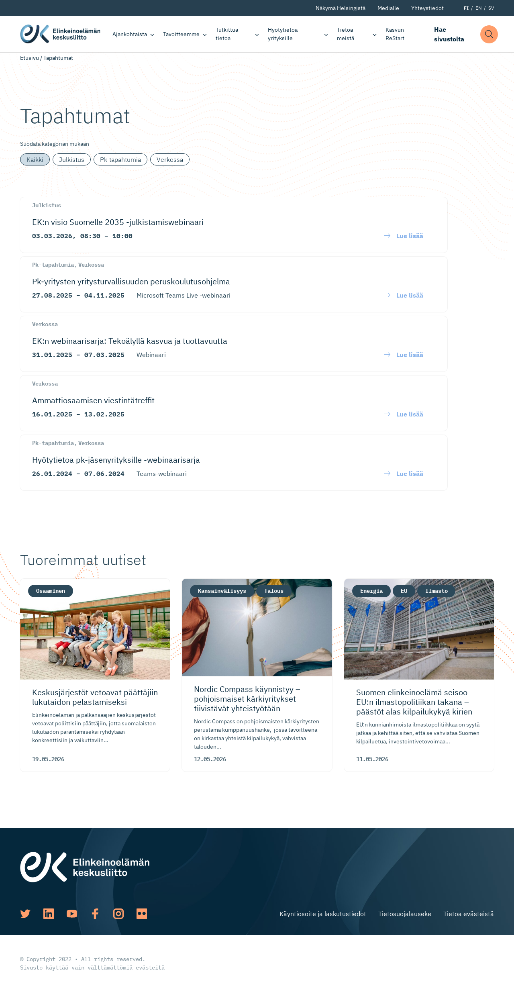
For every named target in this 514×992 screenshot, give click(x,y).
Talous (274, 590)
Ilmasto (436, 590)
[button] (489, 34)
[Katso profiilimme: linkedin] (48, 913)
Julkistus (71, 159)
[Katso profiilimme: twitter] (25, 913)
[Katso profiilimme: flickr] (142, 913)
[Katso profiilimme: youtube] (72, 913)
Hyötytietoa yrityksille (283, 34)
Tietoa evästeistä (468, 914)
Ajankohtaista (129, 34)
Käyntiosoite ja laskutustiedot (322, 914)
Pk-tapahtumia (120, 159)
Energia (371, 590)
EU (404, 590)
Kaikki (35, 159)
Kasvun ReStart (395, 34)
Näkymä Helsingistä (340, 8)
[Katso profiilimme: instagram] (118, 913)
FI (466, 8)
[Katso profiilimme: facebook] (95, 913)
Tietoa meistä (345, 34)
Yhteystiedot (427, 8)
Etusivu (29, 57)
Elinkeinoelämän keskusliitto (60, 34)
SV (491, 8)
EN (478, 8)
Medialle (388, 8)
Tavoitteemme (181, 34)
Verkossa (170, 159)
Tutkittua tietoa (227, 34)
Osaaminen (50, 590)
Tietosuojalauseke (404, 914)
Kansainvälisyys (222, 590)
